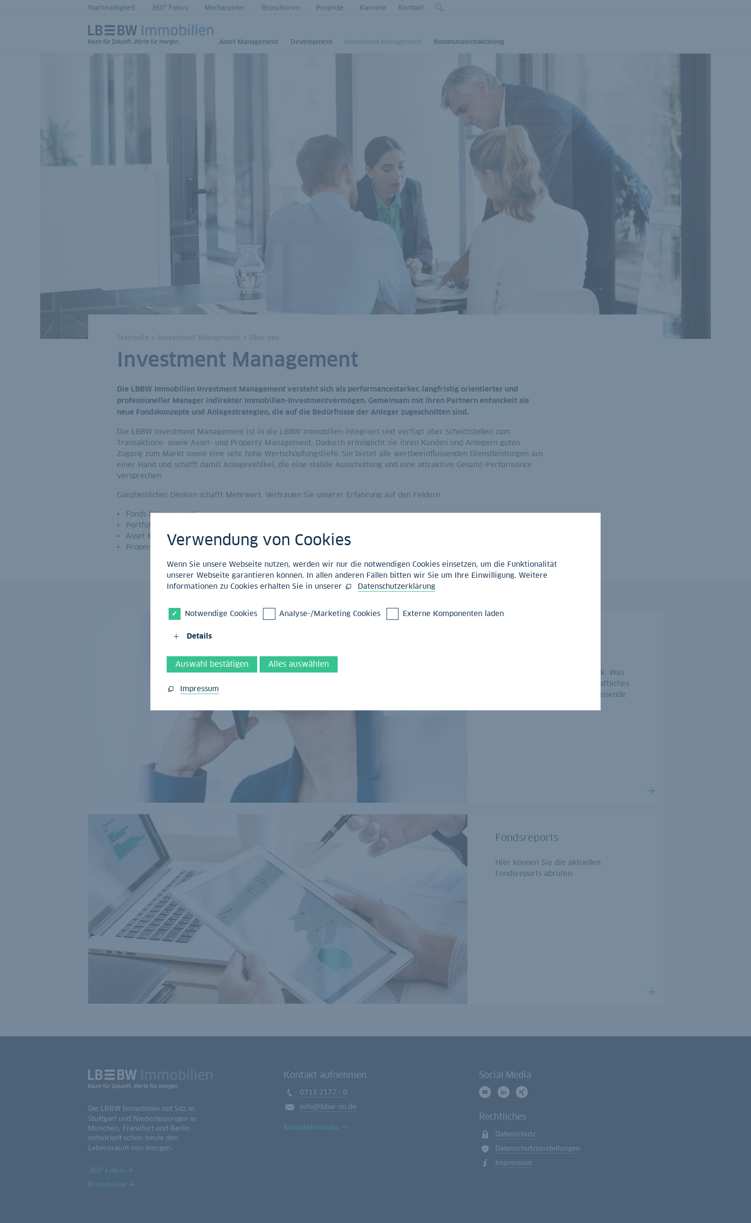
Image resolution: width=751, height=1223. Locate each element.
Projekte (329, 7)
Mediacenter (225, 7)
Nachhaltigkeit (111, 7)
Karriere (373, 7)
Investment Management (382, 41)
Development (311, 41)
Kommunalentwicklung (469, 41)
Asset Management (248, 41)
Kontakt (411, 7)
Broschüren (281, 7)
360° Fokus (169, 7)
